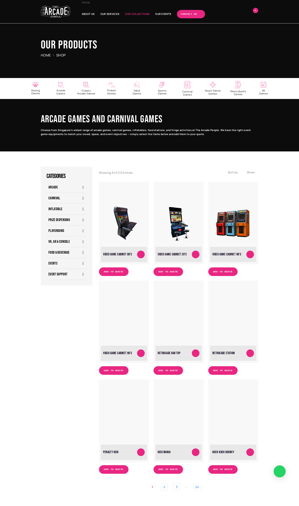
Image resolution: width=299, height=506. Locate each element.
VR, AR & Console (59, 241)
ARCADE (53, 187)
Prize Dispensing (59, 220)
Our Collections (137, 14)
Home (86, 2)
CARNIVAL (54, 198)
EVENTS (52, 263)
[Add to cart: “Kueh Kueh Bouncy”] (250, 452)
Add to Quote (114, 272)
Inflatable (55, 209)
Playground (56, 230)
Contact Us (189, 14)
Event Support (57, 274)
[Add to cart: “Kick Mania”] (195, 452)
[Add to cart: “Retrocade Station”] (250, 353)
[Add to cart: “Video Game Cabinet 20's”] (195, 254)
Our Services (110, 14)
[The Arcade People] (55, 12)
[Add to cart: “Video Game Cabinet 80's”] (250, 254)
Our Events (163, 14)
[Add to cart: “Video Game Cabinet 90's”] (141, 353)
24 (197, 487)
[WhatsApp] (280, 471)
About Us (88, 14)
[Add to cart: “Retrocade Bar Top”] (195, 353)
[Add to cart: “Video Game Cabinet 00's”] (141, 254)
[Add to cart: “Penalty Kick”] (141, 452)
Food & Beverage (59, 252)
